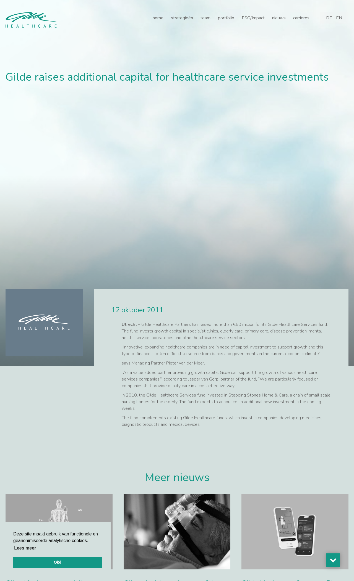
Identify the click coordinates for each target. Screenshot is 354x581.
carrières (301, 18)
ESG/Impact (253, 18)
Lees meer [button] (25, 548)
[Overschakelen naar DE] (329, 18)
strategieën (182, 18)
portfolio (226, 18)
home (158, 18)
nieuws (279, 18)
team (205, 18)
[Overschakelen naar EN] (339, 18)
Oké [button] (57, 562)
